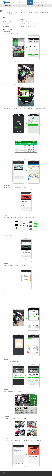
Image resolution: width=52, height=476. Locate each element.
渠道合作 (35, 2)
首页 (14, 2)
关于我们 (18, 2)
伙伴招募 (40, 2)
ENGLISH (46, 2)
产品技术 (24, 2)
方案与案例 (30, 2)
